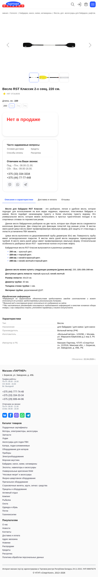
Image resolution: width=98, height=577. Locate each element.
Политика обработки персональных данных (23, 557)
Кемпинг (6, 496)
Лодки (5, 438)
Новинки (6, 542)
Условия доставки (15, 149)
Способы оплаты (15, 153)
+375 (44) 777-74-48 (13, 391)
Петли (5, 511)
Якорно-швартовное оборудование (19, 478)
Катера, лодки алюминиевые (16, 445)
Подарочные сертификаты (14, 427)
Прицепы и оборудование (14, 489)
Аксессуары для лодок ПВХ (15, 442)
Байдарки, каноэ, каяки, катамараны (19, 464)
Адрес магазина (10, 539)
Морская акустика (10, 460)
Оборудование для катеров (15, 449)
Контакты (6, 532)
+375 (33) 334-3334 (18, 173)
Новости (6, 528)
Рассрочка (36, 153)
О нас (5, 524)
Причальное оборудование (15, 482)
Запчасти (6, 435)
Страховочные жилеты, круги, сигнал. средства (24, 485)
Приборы (6, 453)
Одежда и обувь (10, 507)
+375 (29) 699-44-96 (13, 399)
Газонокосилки (9, 514)
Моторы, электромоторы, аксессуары (20, 431)
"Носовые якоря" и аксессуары (17, 474)
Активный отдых (10, 493)
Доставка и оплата (11, 535)
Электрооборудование (13, 456)
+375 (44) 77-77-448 (19, 177)
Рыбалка (6, 500)
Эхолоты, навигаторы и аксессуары (19, 467)
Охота (5, 503)
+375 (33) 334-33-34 (13, 395)
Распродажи (8, 546)
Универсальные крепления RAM (17, 471)
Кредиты (35, 149)
